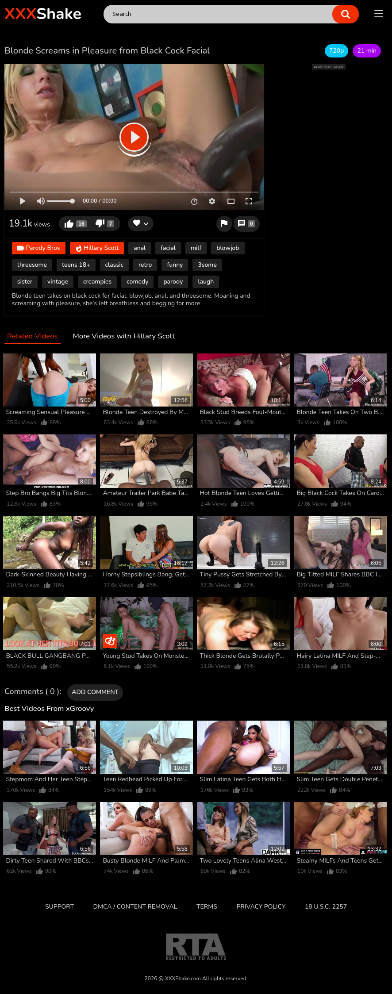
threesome (32, 265)
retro (145, 265)
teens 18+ (76, 265)
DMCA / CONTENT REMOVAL (135, 906)
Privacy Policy (260, 906)
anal (140, 248)
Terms (206, 906)
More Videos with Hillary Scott (124, 336)
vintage (57, 281)
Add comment (95, 692)
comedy (137, 281)
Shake (42, 13)
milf (196, 248)
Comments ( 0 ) (31, 692)
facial (168, 248)
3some (207, 265)
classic (114, 265)
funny (175, 265)
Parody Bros (38, 248)
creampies (97, 281)
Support (59, 906)
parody (173, 281)
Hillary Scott (97, 248)
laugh (206, 281)
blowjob (227, 248)
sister (24, 281)
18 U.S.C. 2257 (326, 906)
